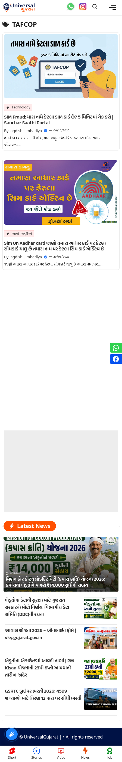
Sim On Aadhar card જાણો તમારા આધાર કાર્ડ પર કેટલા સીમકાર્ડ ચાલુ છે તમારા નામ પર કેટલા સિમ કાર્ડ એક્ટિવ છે (55, 246)
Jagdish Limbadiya (26, 130)
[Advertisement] (61, 464)
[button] (95, 7)
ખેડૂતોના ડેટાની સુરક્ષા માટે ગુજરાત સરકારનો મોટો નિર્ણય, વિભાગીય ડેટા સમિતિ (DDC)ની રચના (37, 608)
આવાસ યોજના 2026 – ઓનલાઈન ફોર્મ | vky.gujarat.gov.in (40, 634)
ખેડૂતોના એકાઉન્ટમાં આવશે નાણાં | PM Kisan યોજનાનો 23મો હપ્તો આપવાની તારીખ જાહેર (39, 668)
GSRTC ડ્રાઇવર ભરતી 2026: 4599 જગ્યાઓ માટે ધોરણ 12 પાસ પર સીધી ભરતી (43, 695)
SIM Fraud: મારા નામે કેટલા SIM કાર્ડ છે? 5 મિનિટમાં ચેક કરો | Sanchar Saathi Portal (58, 120)
